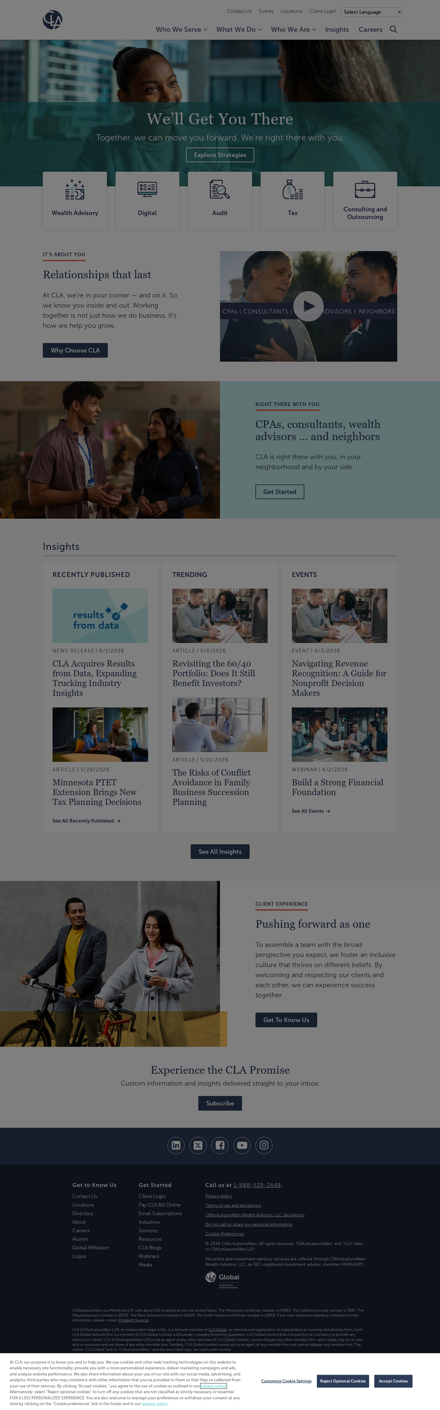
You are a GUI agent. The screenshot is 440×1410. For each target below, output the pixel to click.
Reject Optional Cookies (343, 1381)
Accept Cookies (393, 1381)
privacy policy (213, 1386)
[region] (220, 1381)
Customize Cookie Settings (286, 1381)
